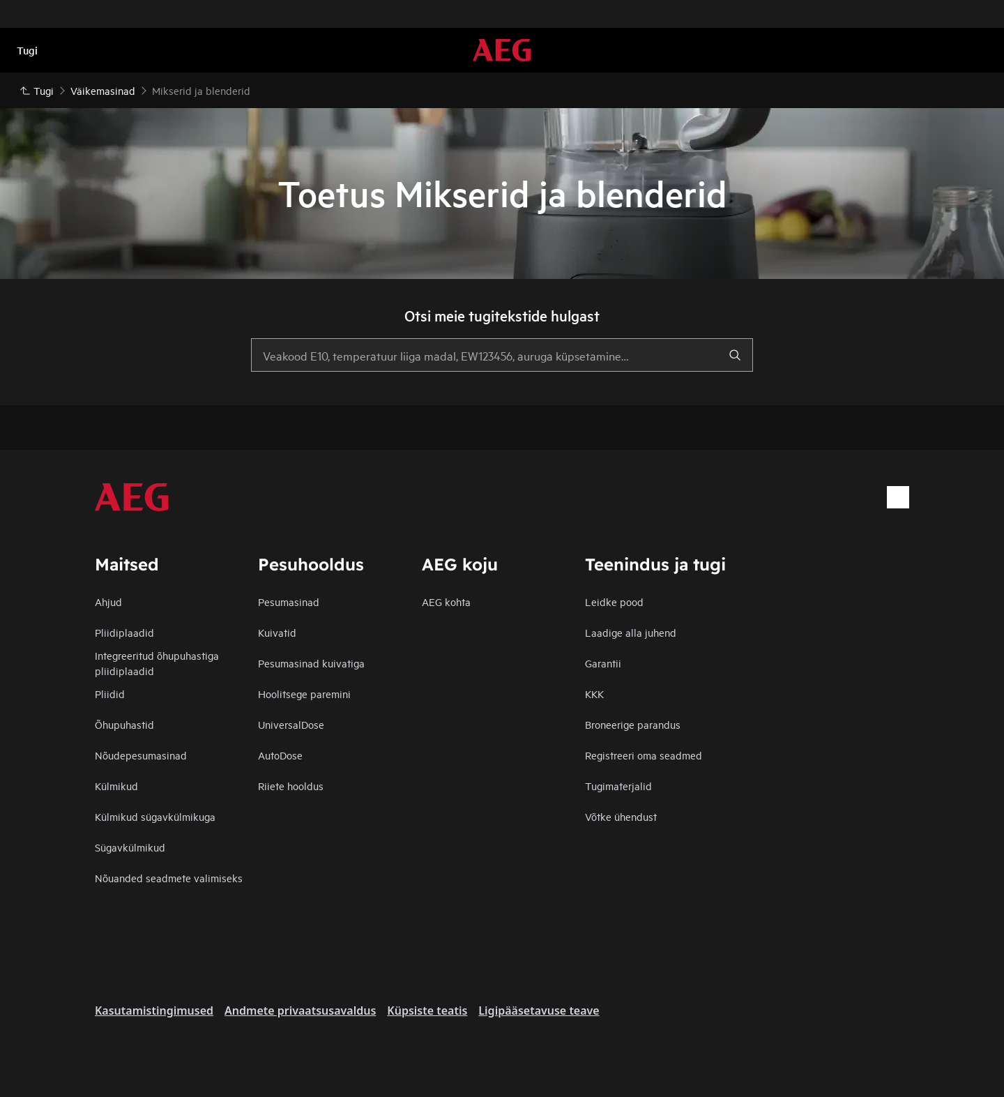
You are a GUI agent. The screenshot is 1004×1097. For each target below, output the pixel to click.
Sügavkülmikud (130, 847)
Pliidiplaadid (124, 632)
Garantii (603, 662)
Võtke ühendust (621, 816)
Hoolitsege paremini (304, 693)
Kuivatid (277, 632)
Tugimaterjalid (618, 785)
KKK (594, 693)
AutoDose (280, 755)
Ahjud (108, 601)
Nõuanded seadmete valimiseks (169, 877)
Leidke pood (614, 601)
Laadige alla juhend (630, 632)
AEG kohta (446, 601)
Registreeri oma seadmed (643, 755)
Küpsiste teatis (427, 1010)
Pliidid (110, 693)
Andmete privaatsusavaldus (300, 1010)
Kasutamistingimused (154, 1010)
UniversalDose (291, 724)
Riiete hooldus (291, 785)
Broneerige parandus (632, 724)
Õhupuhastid (124, 724)
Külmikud (116, 785)
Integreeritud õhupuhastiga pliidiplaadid (157, 663)
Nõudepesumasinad (141, 755)
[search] (735, 355)
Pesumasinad (288, 601)
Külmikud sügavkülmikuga (155, 816)
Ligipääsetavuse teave (538, 1010)
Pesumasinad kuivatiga (311, 662)
